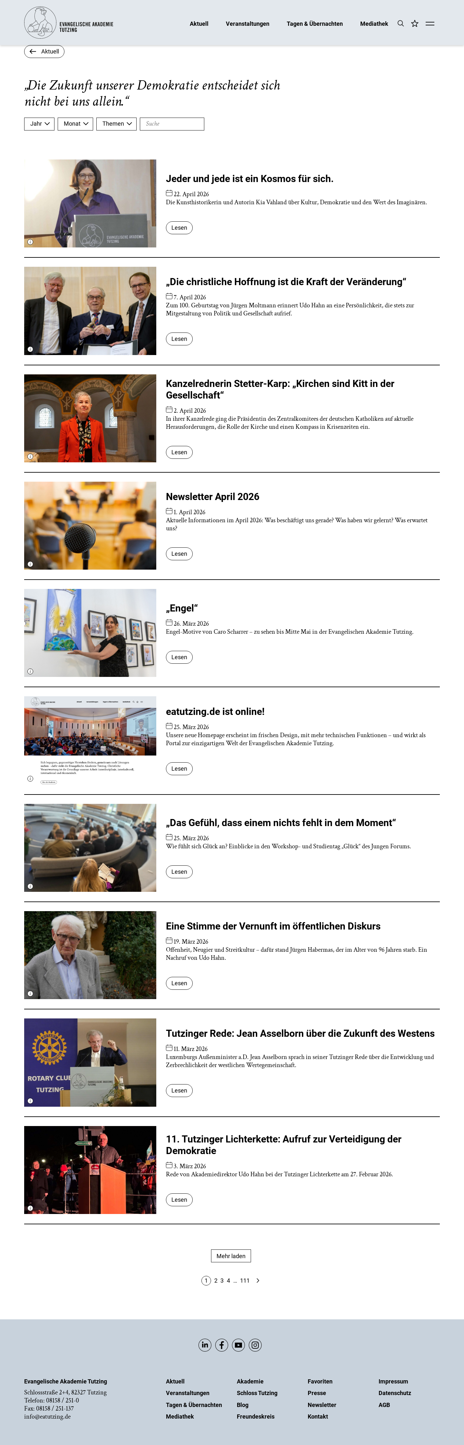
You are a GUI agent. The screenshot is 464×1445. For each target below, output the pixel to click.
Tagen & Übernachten (315, 23)
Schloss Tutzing (257, 1393)
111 (245, 1280)
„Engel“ (182, 608)
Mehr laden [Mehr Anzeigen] (231, 1256)
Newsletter (322, 1405)
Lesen (179, 227)
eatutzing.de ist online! (215, 711)
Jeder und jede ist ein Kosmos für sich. (250, 178)
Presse (317, 1393)
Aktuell (199, 23)
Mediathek (374, 23)
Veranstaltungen (247, 23)
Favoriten (320, 1381)
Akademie (250, 1381)
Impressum (393, 1381)
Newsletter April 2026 (212, 496)
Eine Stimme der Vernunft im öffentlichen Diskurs (273, 926)
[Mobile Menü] (430, 24)
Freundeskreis (256, 1416)
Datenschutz (395, 1393)
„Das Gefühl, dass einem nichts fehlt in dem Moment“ (281, 822)
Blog (242, 1405)
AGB (384, 1405)
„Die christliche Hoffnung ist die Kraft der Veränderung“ (286, 281)
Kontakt (318, 1416)
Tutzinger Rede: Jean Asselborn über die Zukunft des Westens (300, 1033)
